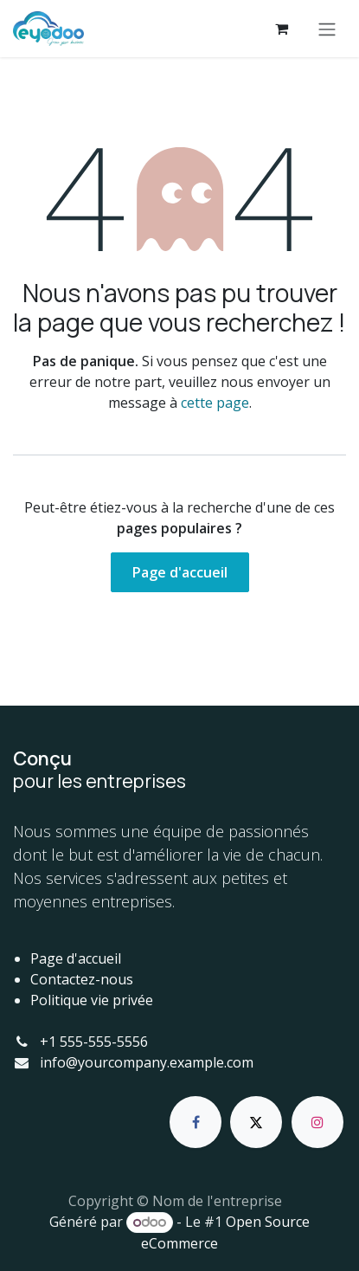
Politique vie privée (91, 1000)
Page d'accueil (180, 572)
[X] (256, 1122)
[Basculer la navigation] (327, 28)
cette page (215, 402)
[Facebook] (195, 1122)
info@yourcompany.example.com (146, 1062)
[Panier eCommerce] (281, 28)
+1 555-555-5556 (94, 1041)
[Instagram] (317, 1122)
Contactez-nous (81, 979)
